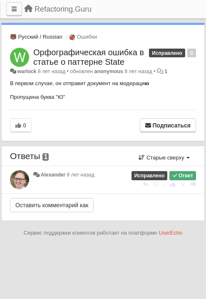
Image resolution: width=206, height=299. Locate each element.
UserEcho (170, 233)
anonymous (108, 71)
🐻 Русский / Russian (36, 37)
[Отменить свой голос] (183, 184)
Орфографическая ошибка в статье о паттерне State (88, 57)
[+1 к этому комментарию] (173, 184)
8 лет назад (80, 175)
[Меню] (14, 9)
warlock (26, 71)
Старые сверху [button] (164, 157)
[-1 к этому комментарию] (193, 184)
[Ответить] (145, 184)
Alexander (52, 175)
